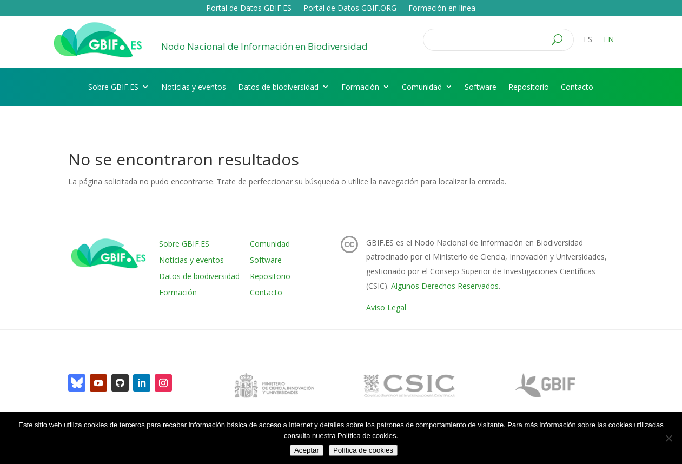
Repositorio (528, 87)
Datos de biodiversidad (278, 87)
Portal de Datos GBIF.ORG (349, 8)
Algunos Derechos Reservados (445, 286)
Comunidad (422, 87)
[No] (668, 438)
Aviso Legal (386, 307)
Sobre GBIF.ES (113, 87)
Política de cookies (363, 450)
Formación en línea (441, 8)
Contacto (577, 87)
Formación (360, 87)
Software (480, 87)
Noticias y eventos (193, 87)
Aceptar (306, 450)
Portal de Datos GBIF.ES (249, 8)
